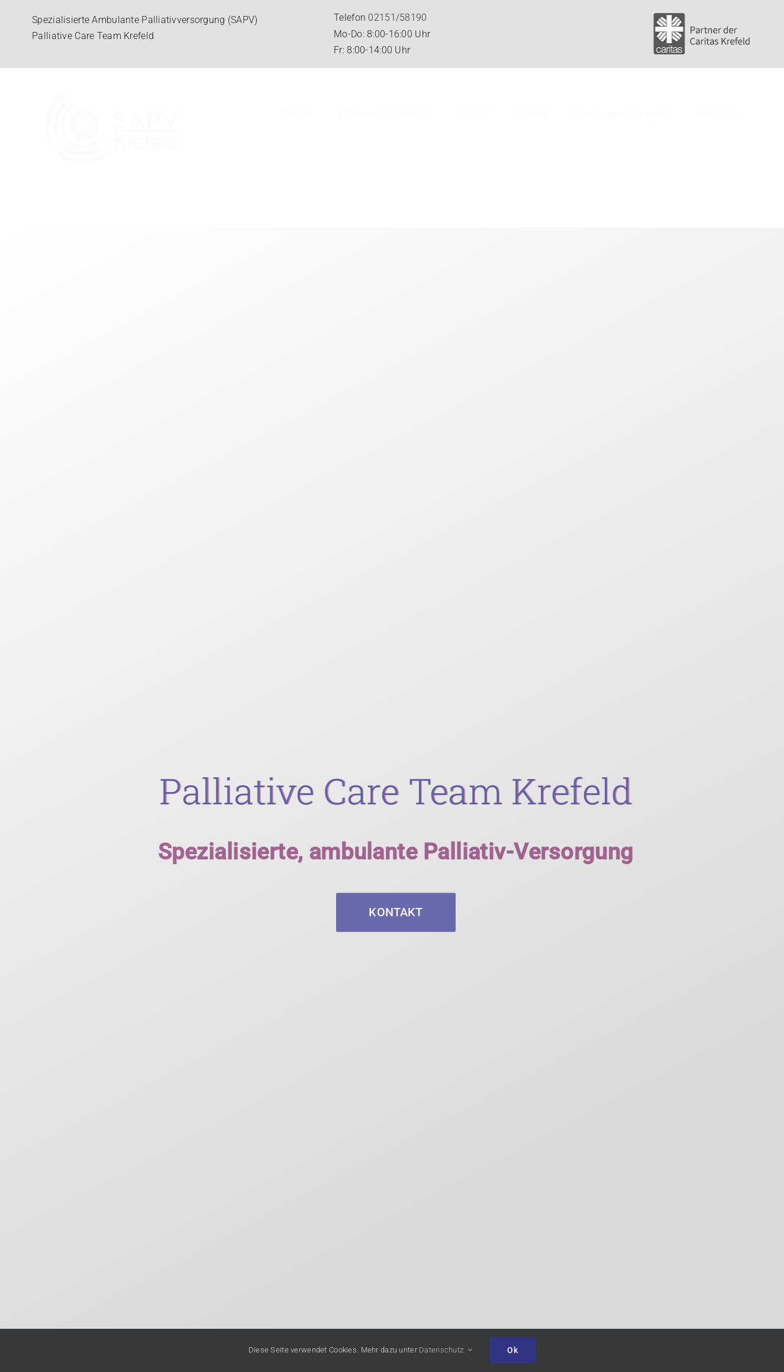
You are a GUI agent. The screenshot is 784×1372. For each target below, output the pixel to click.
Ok (512, 1350)
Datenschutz (441, 1349)
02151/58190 (397, 17)
